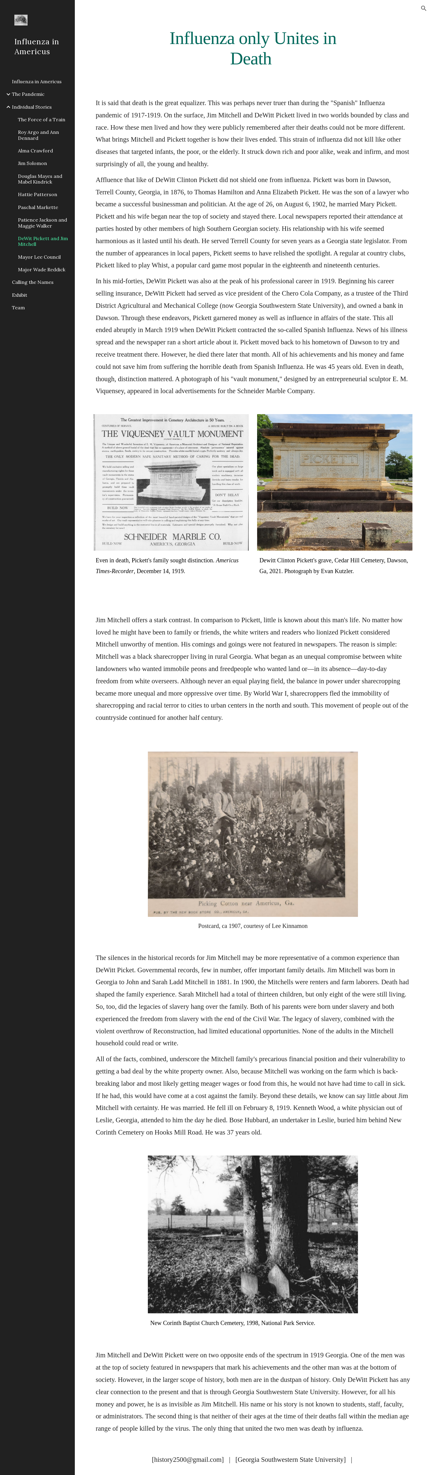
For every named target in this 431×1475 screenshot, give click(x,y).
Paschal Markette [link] (38, 207)
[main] (253, 48)
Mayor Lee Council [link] (39, 257)
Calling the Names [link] (33, 282)
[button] (424, 8)
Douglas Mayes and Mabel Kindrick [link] (40, 179)
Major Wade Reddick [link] (41, 269)
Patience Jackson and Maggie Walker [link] (42, 222)
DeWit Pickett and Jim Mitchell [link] (43, 241)
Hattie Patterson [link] (37, 194)
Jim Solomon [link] (32, 163)
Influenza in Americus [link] (37, 81)
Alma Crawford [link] (35, 151)
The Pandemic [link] (28, 94)
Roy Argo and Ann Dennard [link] (38, 135)
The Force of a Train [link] (41, 119)
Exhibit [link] (19, 295)
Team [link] (18, 308)
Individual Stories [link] (32, 107)
